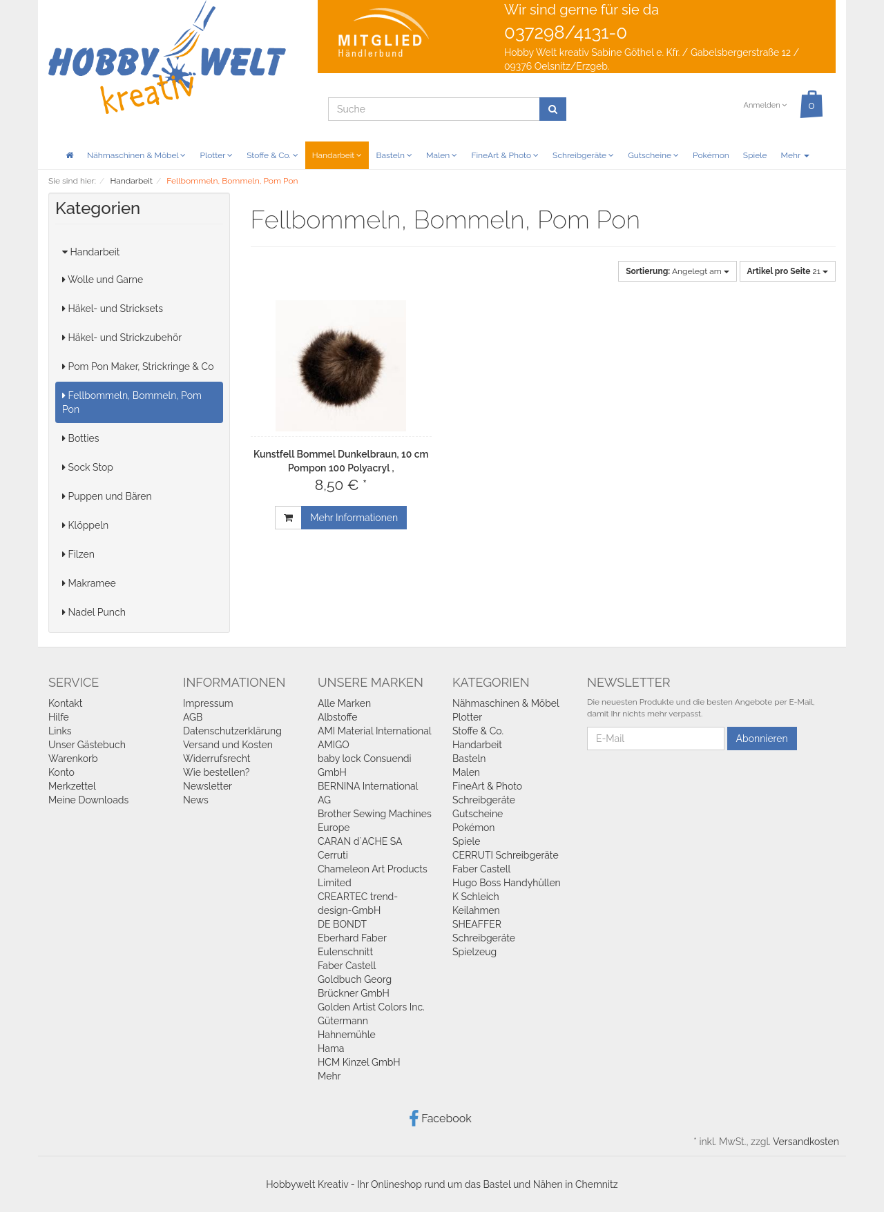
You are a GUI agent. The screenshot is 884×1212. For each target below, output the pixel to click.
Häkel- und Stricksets (112, 308)
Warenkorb (73, 758)
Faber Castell (347, 965)
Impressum (208, 703)
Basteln (394, 155)
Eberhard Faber (352, 938)
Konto (61, 772)
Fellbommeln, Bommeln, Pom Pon (132, 402)
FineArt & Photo (505, 155)
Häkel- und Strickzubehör (122, 337)
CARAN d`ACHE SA (360, 841)
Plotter (216, 155)
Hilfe (58, 717)
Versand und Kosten (228, 744)
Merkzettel (72, 786)
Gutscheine (653, 155)
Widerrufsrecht (217, 758)
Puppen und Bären (107, 496)
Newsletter (207, 786)
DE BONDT (342, 924)
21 (787, 271)
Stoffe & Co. (272, 155)
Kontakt (65, 703)
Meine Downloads (88, 799)
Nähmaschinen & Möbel (136, 155)
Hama (331, 1048)
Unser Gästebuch (87, 744)
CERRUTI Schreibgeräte (505, 855)
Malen (441, 155)
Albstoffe (338, 717)
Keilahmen (476, 910)
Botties (80, 438)
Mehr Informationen (354, 517)
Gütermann (343, 1020)
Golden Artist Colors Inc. (371, 1007)
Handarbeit (337, 155)
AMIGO (333, 744)
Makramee (89, 583)
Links (60, 730)
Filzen (78, 554)
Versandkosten (806, 1141)
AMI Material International (375, 730)
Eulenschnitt (345, 951)
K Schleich (475, 896)
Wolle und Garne (102, 279)
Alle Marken (344, 703)
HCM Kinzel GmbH (359, 1062)
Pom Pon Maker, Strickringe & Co (137, 366)
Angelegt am (677, 271)
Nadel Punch (94, 612)
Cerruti (333, 855)
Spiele (755, 155)
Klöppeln (85, 525)
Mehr (795, 155)
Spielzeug (474, 951)
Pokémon (711, 155)
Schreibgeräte (583, 155)
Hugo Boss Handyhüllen (506, 882)
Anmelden (765, 105)
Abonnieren (762, 738)
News (196, 799)
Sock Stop (87, 467)
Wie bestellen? (216, 772)
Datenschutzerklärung (232, 730)
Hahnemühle (347, 1034)
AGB (192, 717)
